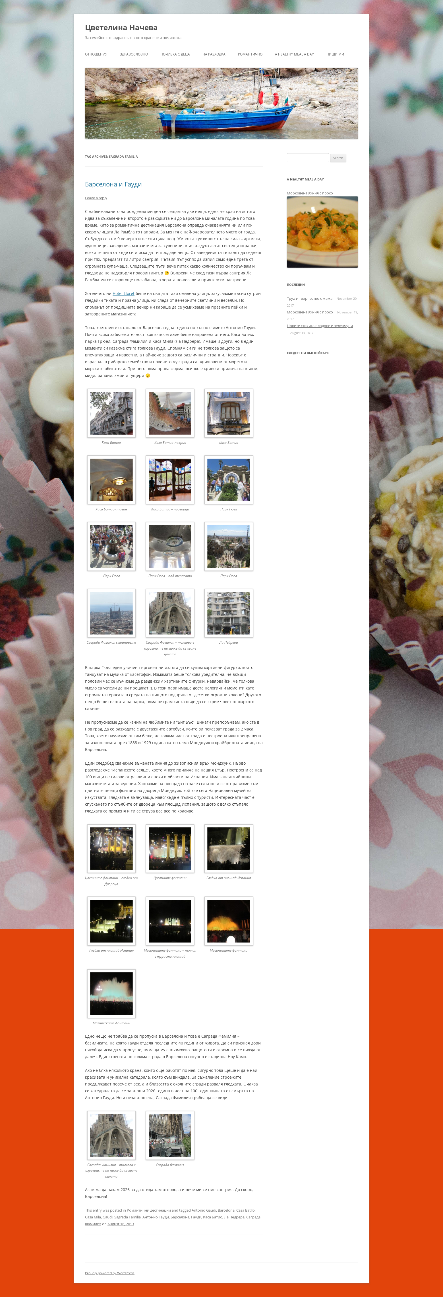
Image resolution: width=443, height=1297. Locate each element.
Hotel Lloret (123, 293)
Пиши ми (335, 54)
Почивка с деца (175, 54)
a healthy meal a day (294, 54)
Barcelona (226, 1210)
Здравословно (134, 54)
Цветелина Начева (121, 27)
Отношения (96, 54)
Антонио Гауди (155, 1217)
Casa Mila (93, 1217)
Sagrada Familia (127, 1217)
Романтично (250, 54)
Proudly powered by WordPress (109, 1273)
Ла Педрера (234, 1217)
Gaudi (108, 1217)
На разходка (213, 54)
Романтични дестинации (149, 1210)
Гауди (196, 1217)
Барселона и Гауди (113, 184)
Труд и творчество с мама (309, 298)
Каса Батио (212, 1217)
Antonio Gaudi (204, 1210)
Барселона (180, 1217)
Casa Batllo (245, 1210)
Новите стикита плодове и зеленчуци (320, 325)
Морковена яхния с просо (310, 193)
